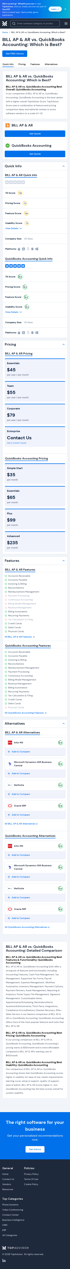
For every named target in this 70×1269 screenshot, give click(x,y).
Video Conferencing (12, 1209)
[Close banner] (65, 9)
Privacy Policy (31, 1174)
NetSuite (19, 785)
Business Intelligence (13, 1219)
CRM (4, 1225)
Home (5, 1174)
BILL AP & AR (22, 125)
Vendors (6, 1184)
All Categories (9, 1235)
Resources (7, 1189)
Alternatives (51, 64)
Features (35, 64)
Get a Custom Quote (16, 443)
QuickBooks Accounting (32, 145)
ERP (4, 1230)
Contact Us (8, 1179)
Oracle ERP (20, 805)
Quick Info (8, 64)
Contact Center (10, 1214)
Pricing (22, 64)
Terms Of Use (31, 1179)
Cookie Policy (31, 1184)
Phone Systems (10, 1204)
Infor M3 (18, 742)
